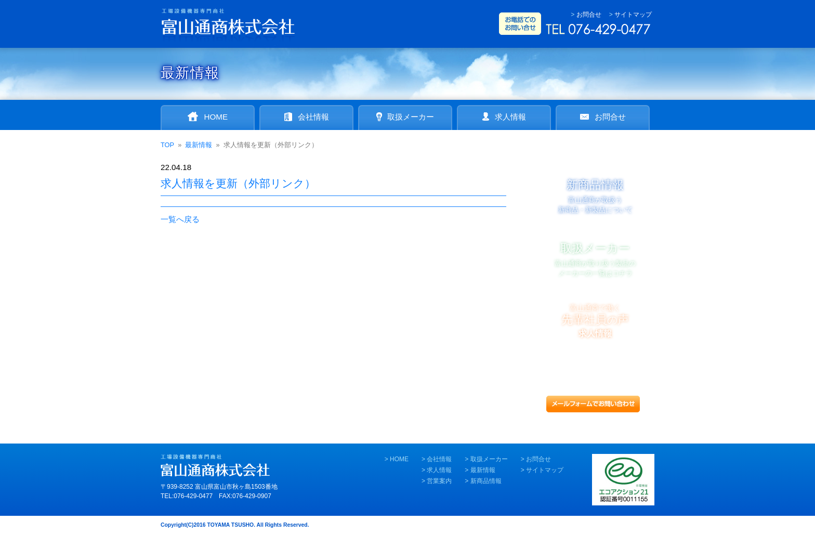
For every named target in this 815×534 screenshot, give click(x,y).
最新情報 (482, 470)
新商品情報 (486, 481)
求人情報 (439, 470)
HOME (399, 459)
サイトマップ (633, 14)
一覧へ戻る (180, 219)
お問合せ (588, 14)
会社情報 (439, 459)
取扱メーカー (489, 459)
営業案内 (439, 481)
